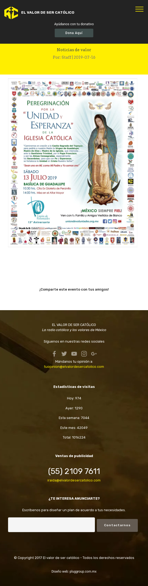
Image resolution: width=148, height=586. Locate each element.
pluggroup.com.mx (83, 571)
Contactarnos (117, 525)
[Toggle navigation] (139, 8)
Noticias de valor (74, 49)
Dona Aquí (74, 33)
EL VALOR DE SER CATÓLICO (47, 12)
